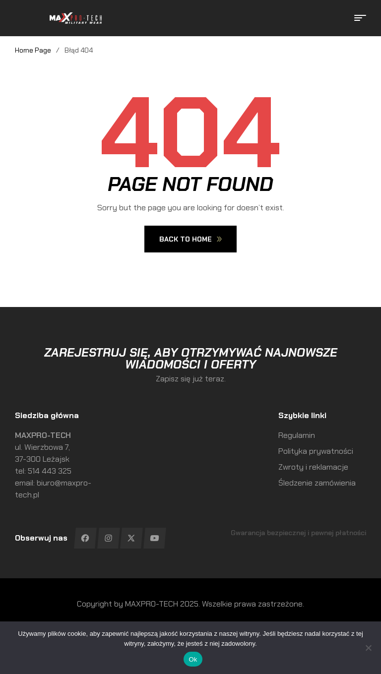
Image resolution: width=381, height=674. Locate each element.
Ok (193, 659)
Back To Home (190, 239)
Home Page (33, 50)
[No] (369, 648)
